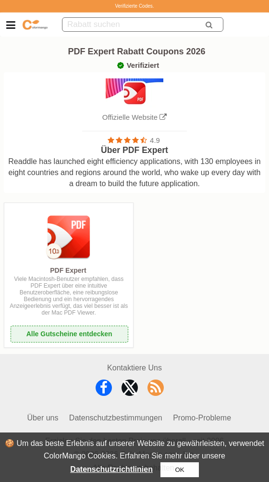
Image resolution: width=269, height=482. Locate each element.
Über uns (43, 418)
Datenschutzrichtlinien (111, 469)
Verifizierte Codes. (134, 6)
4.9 (155, 140)
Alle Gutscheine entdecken (69, 334)
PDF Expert (68, 270)
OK (179, 469)
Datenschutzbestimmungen (115, 418)
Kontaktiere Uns (134, 368)
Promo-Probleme (202, 418)
